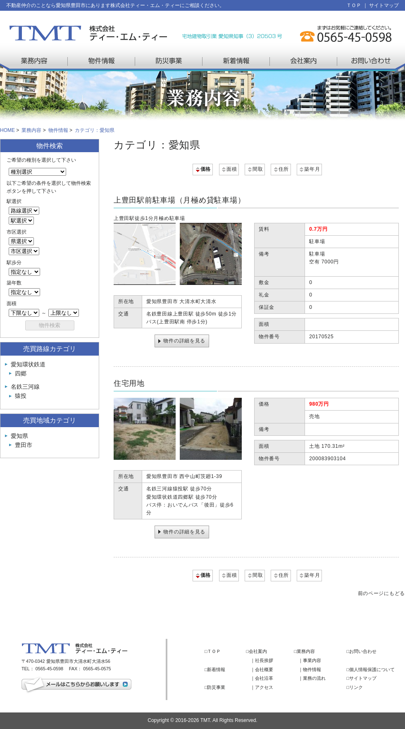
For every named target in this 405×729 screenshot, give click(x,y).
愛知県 (19, 436)
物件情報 (101, 61)
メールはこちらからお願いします (76, 685)
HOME (7, 130)
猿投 (20, 395)
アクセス (264, 687)
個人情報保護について (372, 669)
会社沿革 (264, 678)
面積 (229, 169)
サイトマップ (384, 5)
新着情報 (236, 61)
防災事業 (168, 61)
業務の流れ (314, 678)
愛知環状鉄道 (28, 364)
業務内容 (34, 61)
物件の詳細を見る (184, 341)
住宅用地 (129, 383)
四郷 (20, 373)
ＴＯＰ (353, 5)
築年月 (309, 169)
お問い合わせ (371, 61)
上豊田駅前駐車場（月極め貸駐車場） (179, 200)
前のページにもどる (381, 593)
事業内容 (312, 660)
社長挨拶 (264, 660)
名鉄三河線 (25, 386)
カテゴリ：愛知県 (94, 130)
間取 (255, 169)
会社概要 (264, 669)
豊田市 (23, 445)
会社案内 (303, 61)
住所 (281, 169)
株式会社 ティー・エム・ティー (88, 33)
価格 (203, 169)
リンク (356, 687)
